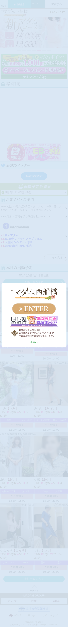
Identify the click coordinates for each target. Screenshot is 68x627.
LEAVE (34, 341)
